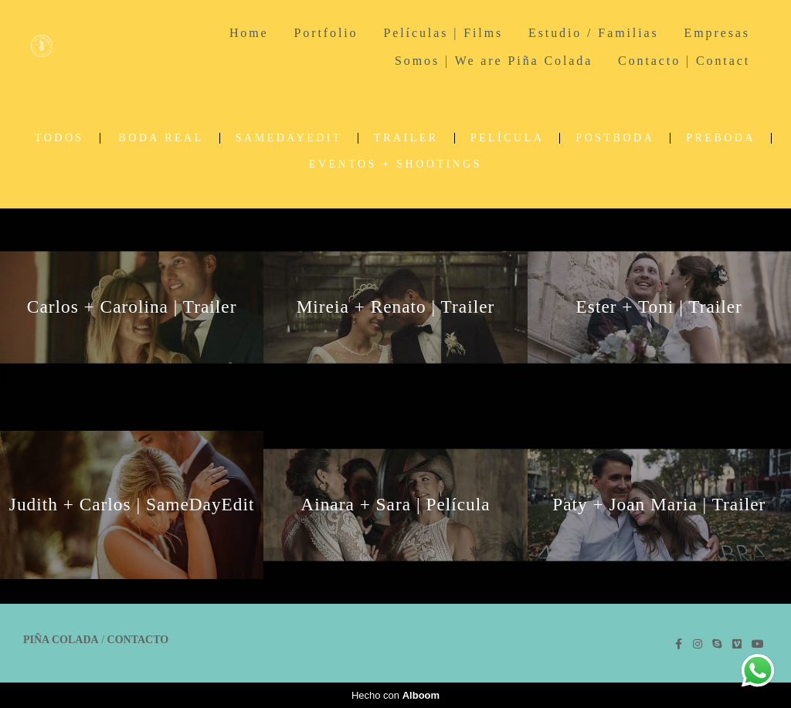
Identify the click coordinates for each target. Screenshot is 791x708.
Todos (59, 138)
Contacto (138, 640)
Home (249, 32)
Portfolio (326, 32)
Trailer (406, 138)
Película (507, 138)
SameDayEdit (289, 138)
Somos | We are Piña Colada (493, 60)
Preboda (720, 138)
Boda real (160, 138)
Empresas (717, 32)
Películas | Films (443, 32)
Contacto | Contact (684, 60)
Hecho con (395, 695)
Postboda (614, 138)
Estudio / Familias (593, 32)
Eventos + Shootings (395, 164)
